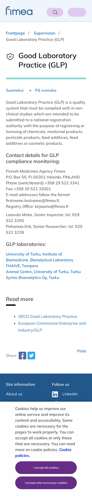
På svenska (45, 90)
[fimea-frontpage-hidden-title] (16, 10)
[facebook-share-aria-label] (22, 357)
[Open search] (55, 12)
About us (14, 393)
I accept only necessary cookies (46, 483)
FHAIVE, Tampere (22, 265)
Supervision (44, 33)
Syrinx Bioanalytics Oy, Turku (32, 277)
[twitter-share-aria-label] (31, 357)
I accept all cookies (46, 467)
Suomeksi (15, 90)
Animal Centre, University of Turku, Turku (43, 271)
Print (81, 351)
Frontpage (15, 33)
